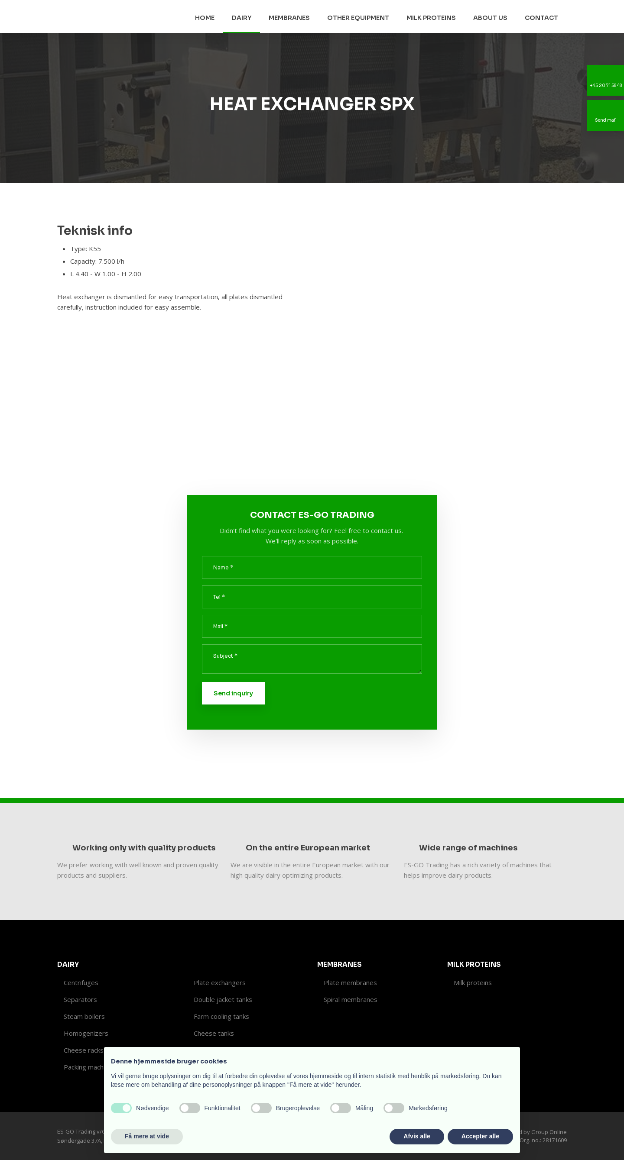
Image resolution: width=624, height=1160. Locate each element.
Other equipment (358, 18)
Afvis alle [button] (416, 1136)
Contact (541, 18)
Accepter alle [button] (480, 1136)
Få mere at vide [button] (147, 1136)
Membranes (289, 18)
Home (204, 18)
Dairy (241, 18)
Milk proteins (431, 18)
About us (490, 18)
